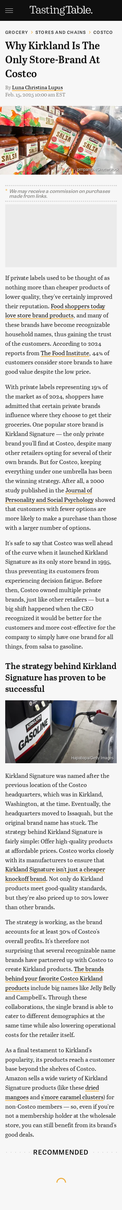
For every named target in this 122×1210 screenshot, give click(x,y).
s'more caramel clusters (72, 1097)
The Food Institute (65, 353)
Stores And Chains (60, 32)
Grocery (16, 32)
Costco (103, 32)
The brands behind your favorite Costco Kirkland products (54, 978)
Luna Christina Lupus (37, 87)
